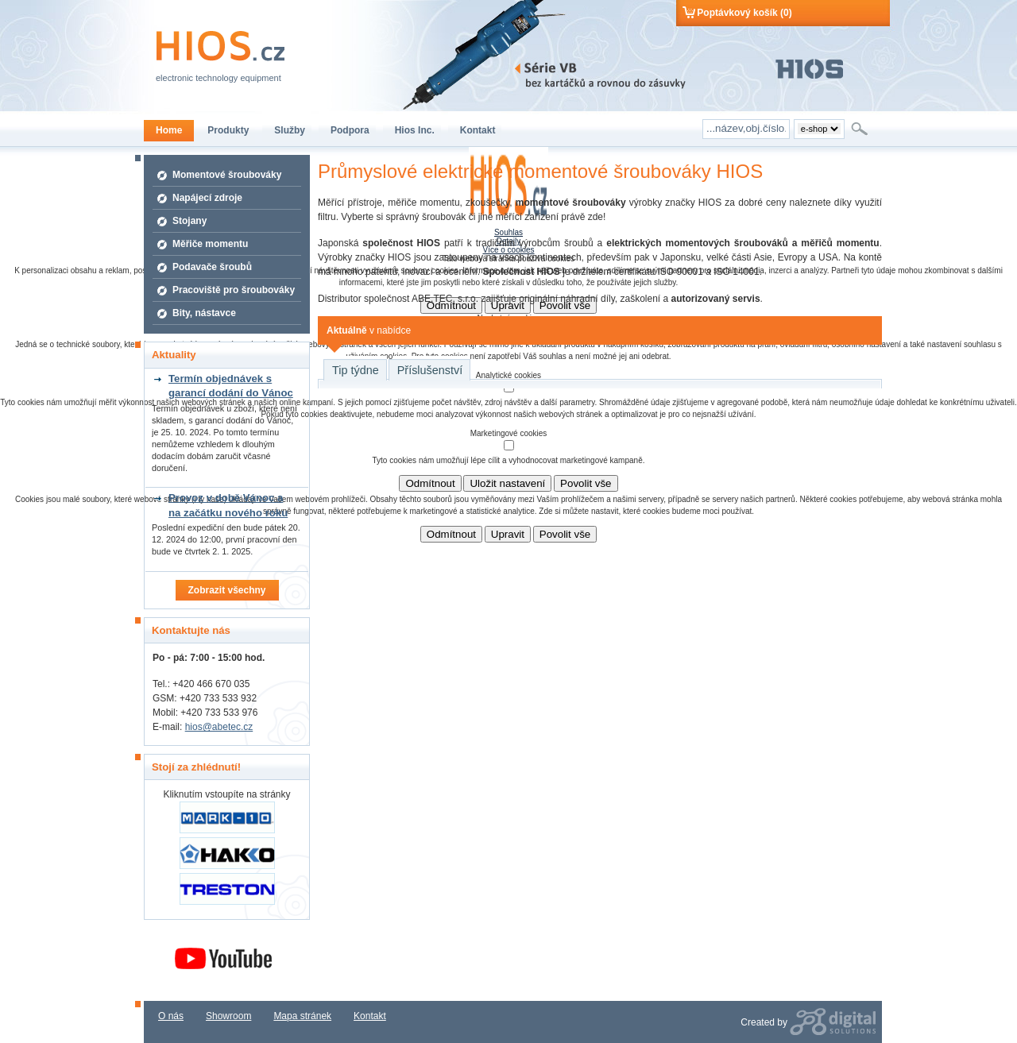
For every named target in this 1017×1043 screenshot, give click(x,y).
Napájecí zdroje (207, 197)
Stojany (189, 220)
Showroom (228, 1016)
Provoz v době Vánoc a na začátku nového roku (228, 505)
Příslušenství (429, 370)
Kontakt (370, 1016)
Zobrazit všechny (226, 590)
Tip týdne (355, 370)
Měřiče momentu (210, 243)
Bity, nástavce (204, 313)
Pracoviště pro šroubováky (233, 290)
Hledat (860, 128)
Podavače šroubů (212, 266)
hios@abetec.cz (219, 726)
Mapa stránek (302, 1016)
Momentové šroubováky (226, 174)
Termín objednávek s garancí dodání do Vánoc (230, 386)
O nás (171, 1016)
